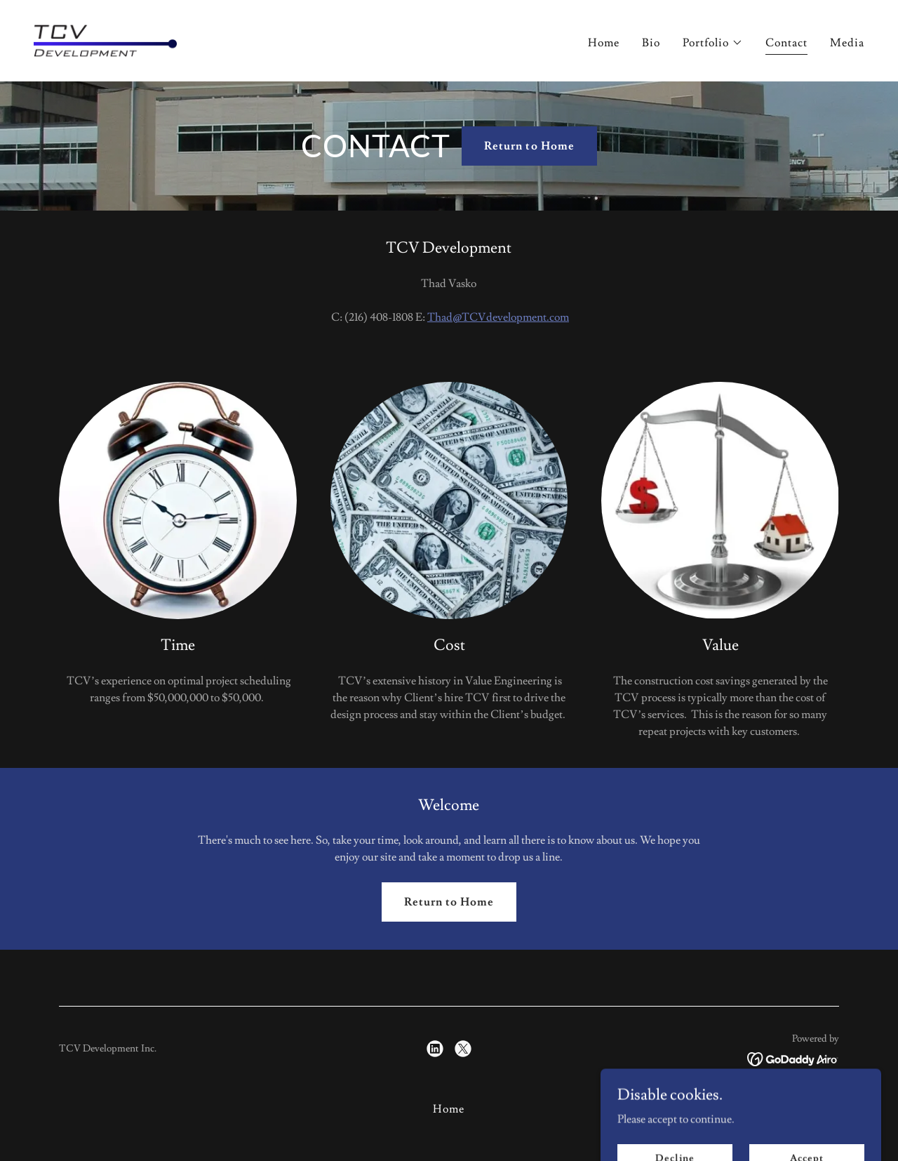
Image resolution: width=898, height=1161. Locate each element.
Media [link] (847, 43)
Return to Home (529, 146)
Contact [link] (786, 43)
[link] (105, 38)
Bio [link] (651, 43)
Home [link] (603, 43)
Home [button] (448, 1109)
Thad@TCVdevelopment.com (498, 317)
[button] (713, 42)
